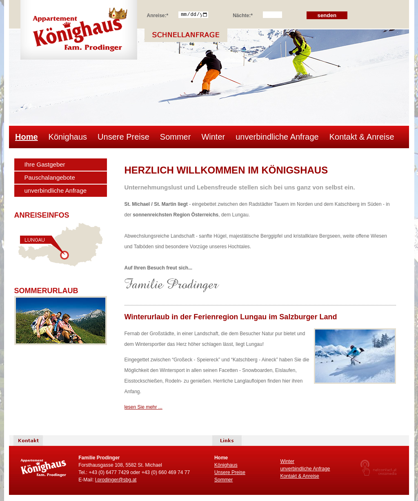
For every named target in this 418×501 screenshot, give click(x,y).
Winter (213, 136)
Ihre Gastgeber (44, 164)
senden (327, 15)
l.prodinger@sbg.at (116, 480)
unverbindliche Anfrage (277, 136)
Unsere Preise (123, 136)
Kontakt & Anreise (361, 136)
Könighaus (68, 136)
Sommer (175, 136)
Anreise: (158, 14)
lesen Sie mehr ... (143, 407)
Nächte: (243, 14)
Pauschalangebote (49, 177)
